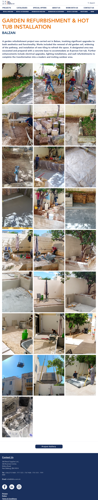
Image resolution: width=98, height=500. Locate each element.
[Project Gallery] (49, 446)
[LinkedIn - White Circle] (11, 486)
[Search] (91, 2)
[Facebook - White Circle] (4, 486)
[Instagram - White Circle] (19, 486)
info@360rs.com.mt (13, 479)
